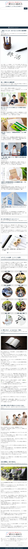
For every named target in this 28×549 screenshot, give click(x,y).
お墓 (7, 299)
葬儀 (21, 271)
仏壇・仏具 (20, 299)
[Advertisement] (14, 18)
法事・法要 (20, 285)
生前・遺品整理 (7, 285)
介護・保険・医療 (21, 313)
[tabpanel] (14, 243)
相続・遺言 (7, 313)
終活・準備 (7, 271)
